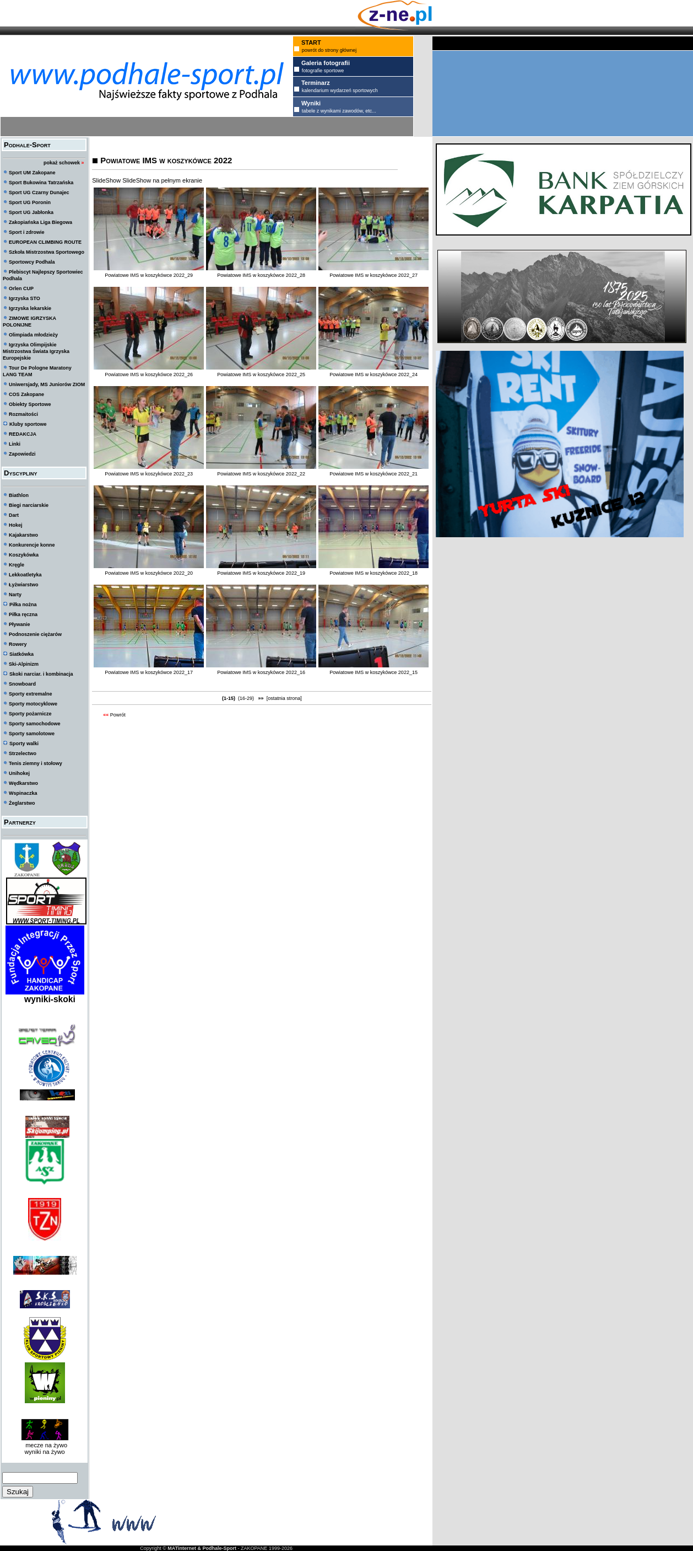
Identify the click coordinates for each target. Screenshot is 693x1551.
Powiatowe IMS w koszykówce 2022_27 (373, 275)
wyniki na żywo (44, 1451)
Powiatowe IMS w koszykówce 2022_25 (261, 374)
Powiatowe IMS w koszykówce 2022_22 (261, 474)
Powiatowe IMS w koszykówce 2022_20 (149, 573)
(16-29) (246, 698)
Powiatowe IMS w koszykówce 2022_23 (149, 474)
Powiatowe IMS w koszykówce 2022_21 (373, 474)
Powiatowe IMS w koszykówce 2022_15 (373, 672)
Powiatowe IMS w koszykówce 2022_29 (149, 275)
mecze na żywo (44, 1445)
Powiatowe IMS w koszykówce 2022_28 (261, 275)
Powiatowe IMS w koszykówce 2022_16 (261, 672)
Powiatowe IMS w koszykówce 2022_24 (373, 374)
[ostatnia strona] (284, 698)
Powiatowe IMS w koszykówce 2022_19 (261, 573)
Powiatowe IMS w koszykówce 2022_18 (373, 573)
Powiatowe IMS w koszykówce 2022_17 (149, 672)
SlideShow (106, 180)
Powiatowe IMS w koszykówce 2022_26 (149, 374)
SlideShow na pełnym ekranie (162, 180)
